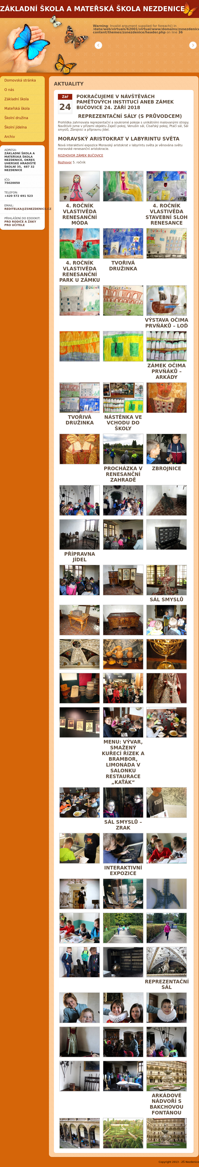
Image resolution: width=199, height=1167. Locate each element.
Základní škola (16, 99)
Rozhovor (65, 162)
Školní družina (16, 118)
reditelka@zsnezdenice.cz (27, 208)
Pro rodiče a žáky (20, 221)
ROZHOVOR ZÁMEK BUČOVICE (80, 155)
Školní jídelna (15, 127)
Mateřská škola (17, 109)
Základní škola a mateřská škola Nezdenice (92, 9)
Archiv (9, 137)
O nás (9, 90)
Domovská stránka (20, 80)
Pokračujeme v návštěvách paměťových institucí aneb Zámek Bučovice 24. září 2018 (125, 102)
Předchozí (98, 45)
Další (193, 45)
